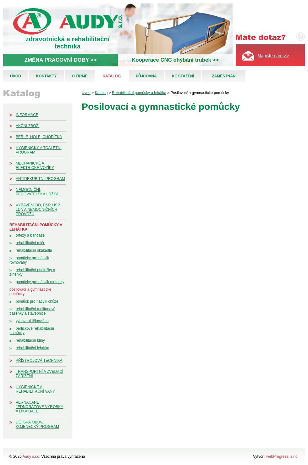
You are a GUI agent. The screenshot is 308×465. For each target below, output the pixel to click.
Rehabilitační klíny (30, 340)
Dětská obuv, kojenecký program (37, 424)
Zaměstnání (224, 76)
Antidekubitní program (40, 178)
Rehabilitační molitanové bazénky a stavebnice (32, 311)
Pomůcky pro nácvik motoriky (40, 282)
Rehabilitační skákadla (34, 250)
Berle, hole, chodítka (39, 137)
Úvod (15, 76)
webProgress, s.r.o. (282, 456)
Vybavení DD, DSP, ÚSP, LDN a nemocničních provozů (38, 209)
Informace (27, 115)
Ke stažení (183, 76)
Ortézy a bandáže (30, 235)
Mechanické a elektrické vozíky (35, 165)
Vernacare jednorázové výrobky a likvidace (39, 406)
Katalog (111, 76)
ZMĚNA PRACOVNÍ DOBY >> (60, 60)
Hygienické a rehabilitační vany (35, 389)
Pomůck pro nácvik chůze (37, 301)
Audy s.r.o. (32, 456)
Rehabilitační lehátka (32, 348)
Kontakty (46, 76)
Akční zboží (27, 126)
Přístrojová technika (39, 360)
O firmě (79, 76)
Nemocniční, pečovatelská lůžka (37, 192)
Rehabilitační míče (30, 243)
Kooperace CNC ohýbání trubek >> (175, 60)
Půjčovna (146, 76)
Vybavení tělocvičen (32, 321)
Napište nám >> (273, 55)
